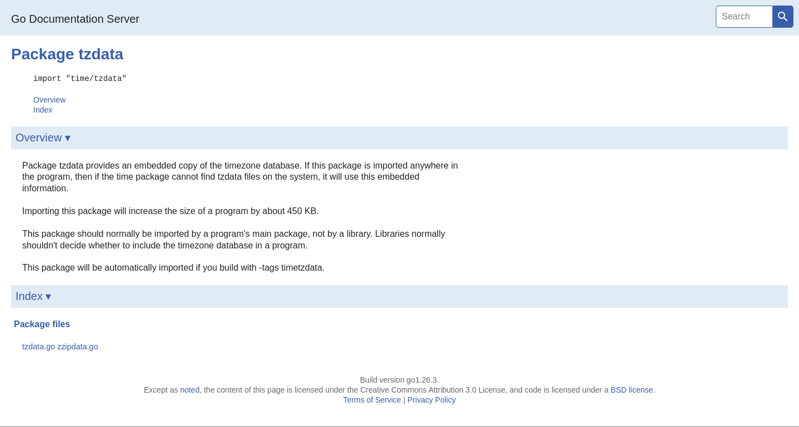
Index (42, 109)
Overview (49, 99)
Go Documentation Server (75, 19)
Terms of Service (372, 399)
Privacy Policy (431, 399)
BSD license (632, 389)
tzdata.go (38, 346)
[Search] (744, 17)
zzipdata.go (77, 346)
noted (190, 389)
